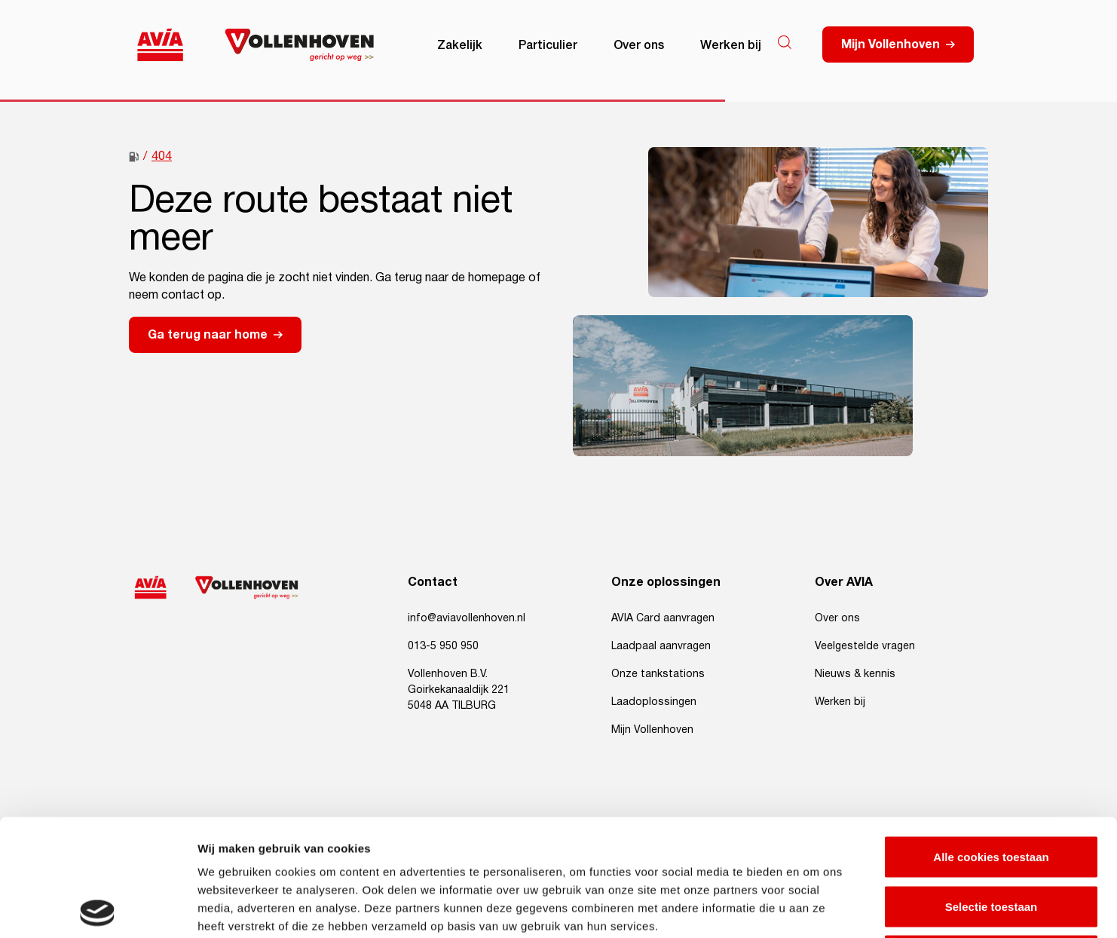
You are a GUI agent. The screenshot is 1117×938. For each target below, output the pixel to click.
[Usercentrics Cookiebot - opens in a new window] (98, 908)
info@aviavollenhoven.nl (466, 618)
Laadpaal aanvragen (661, 646)
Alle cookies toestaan (990, 740)
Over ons (639, 44)
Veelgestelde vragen (865, 646)
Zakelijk (459, 44)
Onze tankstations (658, 674)
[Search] (784, 42)
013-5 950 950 (443, 646)
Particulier (548, 44)
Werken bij (730, 44)
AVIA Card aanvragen (663, 618)
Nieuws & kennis (855, 674)
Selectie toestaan (991, 789)
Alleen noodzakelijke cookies (991, 838)
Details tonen (814, 908)
